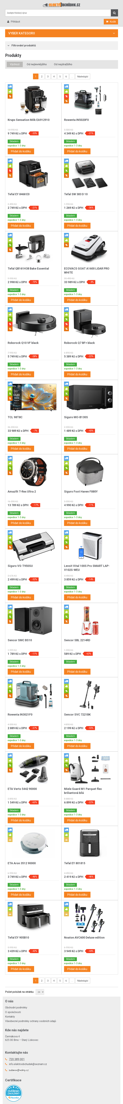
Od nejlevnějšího (37, 64)
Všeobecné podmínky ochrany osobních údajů (30, 1021)
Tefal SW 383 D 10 (76, 194)
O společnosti (13, 1012)
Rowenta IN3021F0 (20, 714)
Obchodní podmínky (16, 1007)
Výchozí (15, 64)
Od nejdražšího (63, 64)
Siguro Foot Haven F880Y (81, 491)
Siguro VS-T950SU (20, 566)
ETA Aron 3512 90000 (22, 863)
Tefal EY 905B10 (18, 937)
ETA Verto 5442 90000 (22, 789)
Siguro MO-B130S (76, 417)
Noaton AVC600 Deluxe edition (84, 937)
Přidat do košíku (21, 151)
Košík (112, 21)
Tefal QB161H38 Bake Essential (28, 268)
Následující (82, 76)
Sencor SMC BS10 (20, 640)
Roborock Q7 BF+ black (79, 343)
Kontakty (10, 1016)
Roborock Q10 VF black (23, 343)
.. (72, 76)
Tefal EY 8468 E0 (18, 194)
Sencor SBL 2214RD (77, 640)
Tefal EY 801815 (74, 863)
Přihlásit (15, 21)
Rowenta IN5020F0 (76, 119)
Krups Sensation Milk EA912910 (28, 119)
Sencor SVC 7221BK (77, 714)
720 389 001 (17, 1059)
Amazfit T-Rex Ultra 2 (22, 491)
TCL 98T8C (15, 417)
